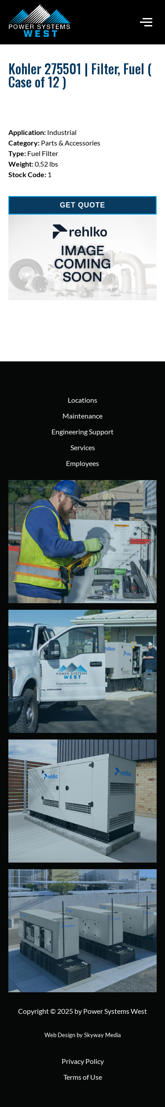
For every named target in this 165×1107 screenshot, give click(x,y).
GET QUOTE (82, 205)
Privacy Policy (83, 1061)
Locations (82, 400)
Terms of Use (82, 1077)
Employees (82, 463)
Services (82, 447)
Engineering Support (82, 431)
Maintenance (82, 415)
